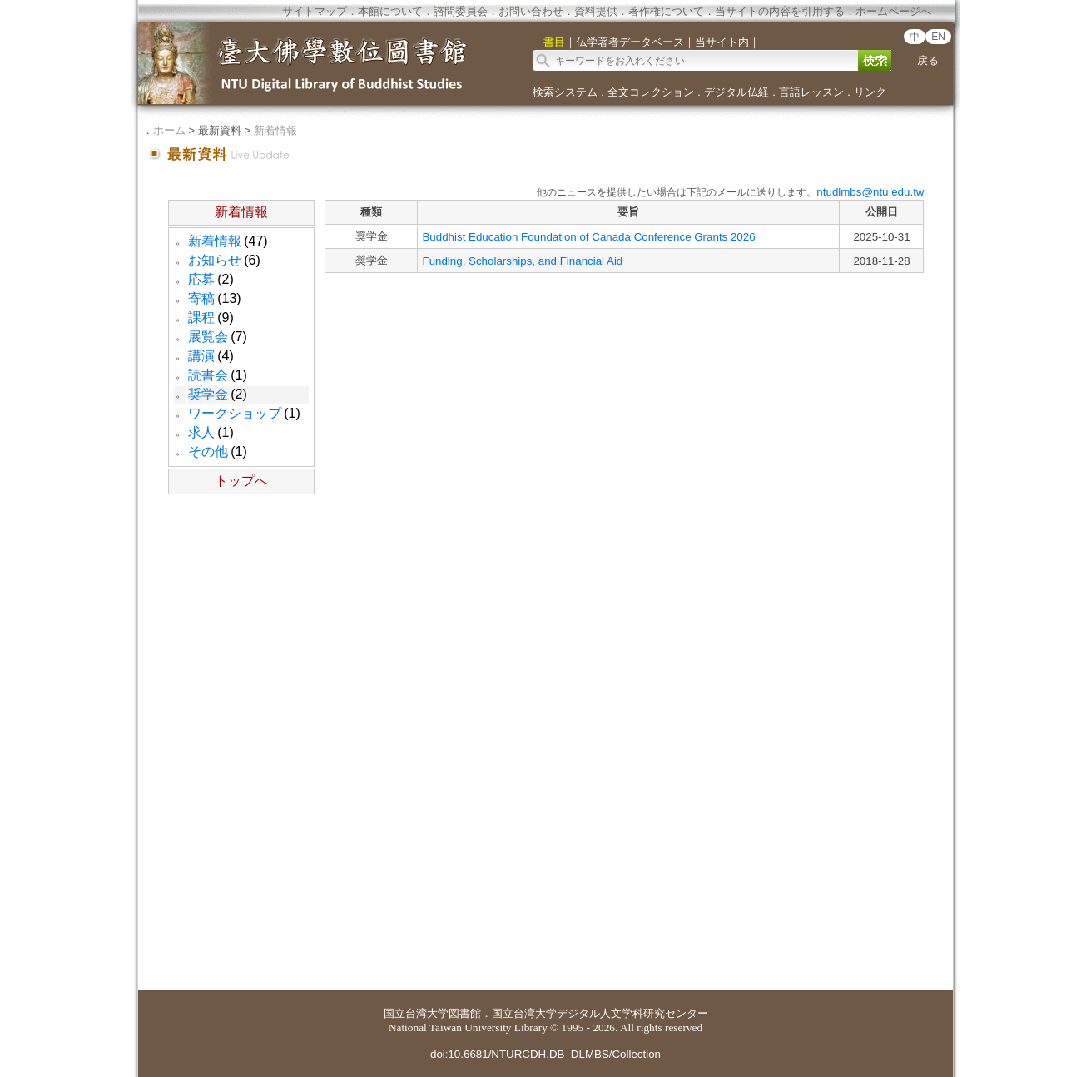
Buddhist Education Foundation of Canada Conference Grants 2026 (588, 237)
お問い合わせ (530, 11)
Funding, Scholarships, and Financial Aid (522, 261)
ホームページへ (893, 11)
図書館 (465, 1013)
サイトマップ (314, 11)
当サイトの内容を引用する (780, 11)
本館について (390, 11)
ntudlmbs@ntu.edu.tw (870, 192)
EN (938, 36)
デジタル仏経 (736, 92)
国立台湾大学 (416, 1013)
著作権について (666, 11)
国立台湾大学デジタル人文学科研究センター (600, 1013)
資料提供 (595, 11)
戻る (928, 60)
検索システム (565, 92)
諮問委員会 (461, 11)
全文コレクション (650, 92)
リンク (870, 92)
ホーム (169, 130)
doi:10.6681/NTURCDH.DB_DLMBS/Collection (545, 1054)
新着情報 (275, 130)
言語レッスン (811, 92)
